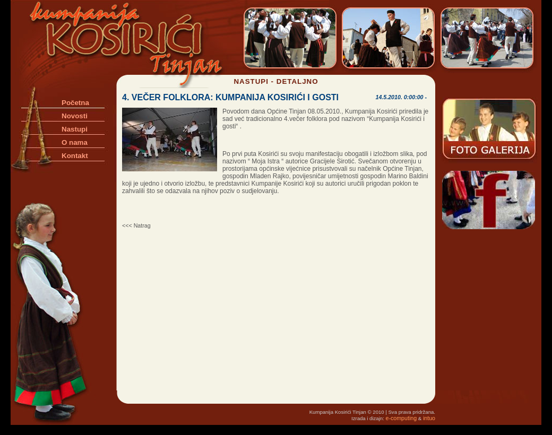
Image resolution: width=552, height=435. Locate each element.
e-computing (401, 418)
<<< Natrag (136, 225)
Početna (75, 103)
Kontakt (75, 156)
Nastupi (75, 129)
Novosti (75, 116)
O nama (75, 142)
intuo (429, 418)
